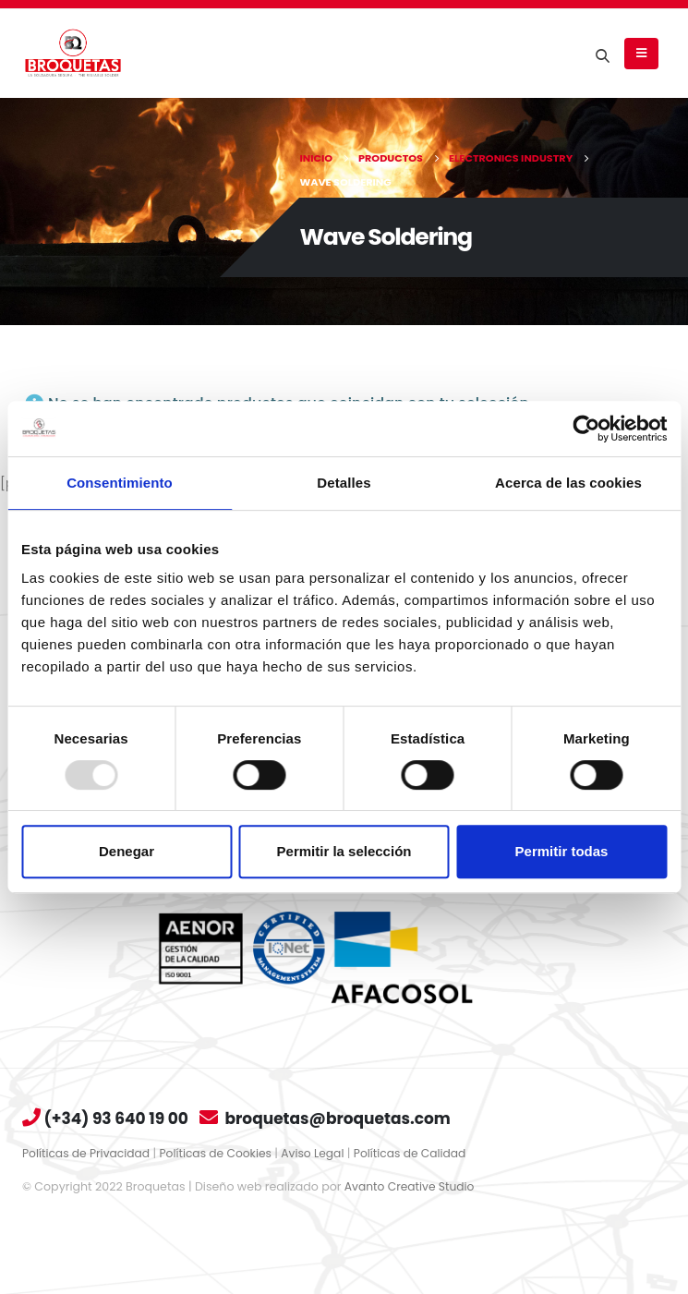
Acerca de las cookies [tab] (568, 482)
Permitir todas (562, 851)
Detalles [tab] (343, 482)
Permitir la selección (344, 851)
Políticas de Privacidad (87, 1153)
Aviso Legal (320, 1153)
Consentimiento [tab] (119, 482)
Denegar (126, 851)
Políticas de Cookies (220, 1153)
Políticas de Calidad (419, 1153)
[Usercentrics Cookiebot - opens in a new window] (586, 428)
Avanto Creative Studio (411, 1186)
